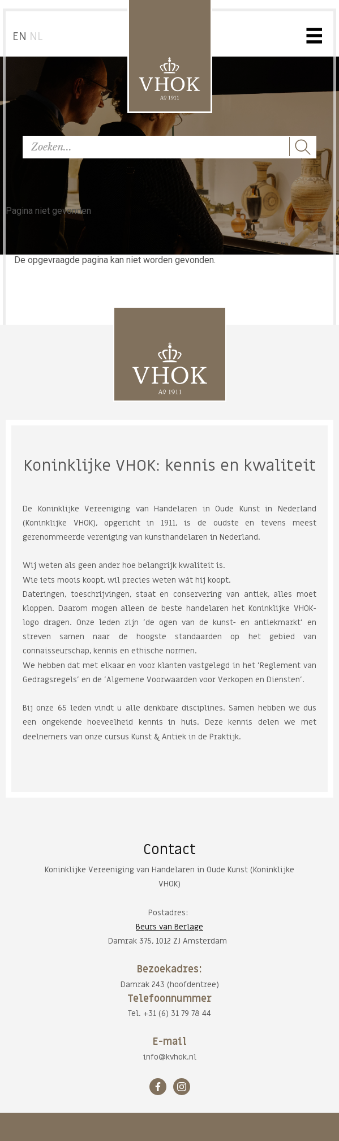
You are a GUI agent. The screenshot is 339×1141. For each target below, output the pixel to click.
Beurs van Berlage (169, 927)
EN (19, 36)
